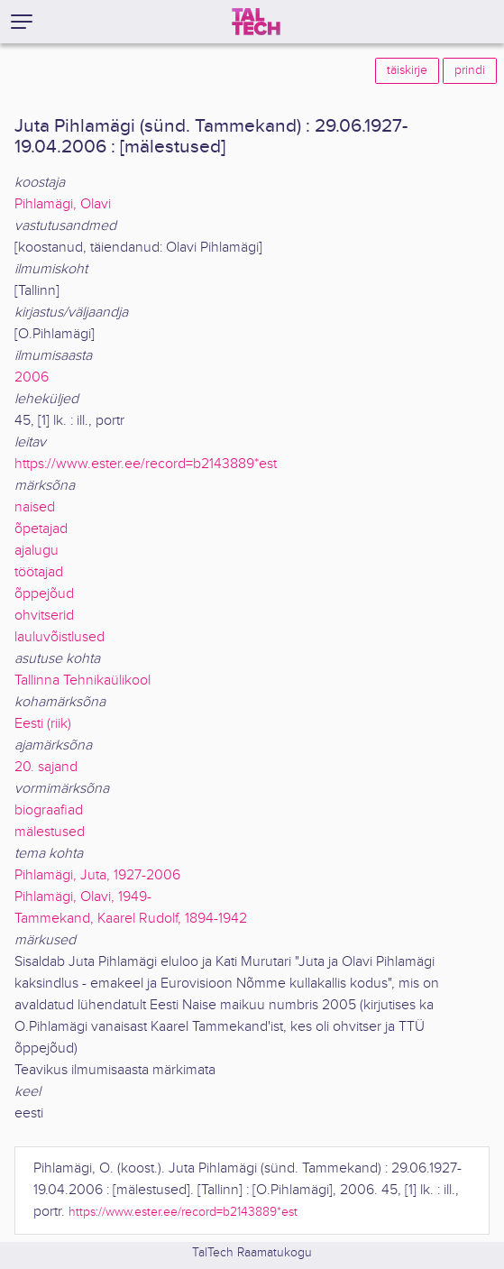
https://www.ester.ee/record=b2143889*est (145, 464)
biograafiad (48, 810)
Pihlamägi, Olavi (62, 204)
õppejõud (44, 593)
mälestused (49, 832)
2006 (31, 377)
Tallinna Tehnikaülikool (82, 680)
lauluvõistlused (59, 637)
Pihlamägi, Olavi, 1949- (82, 897)
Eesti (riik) (42, 723)
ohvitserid (44, 615)
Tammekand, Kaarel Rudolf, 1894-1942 (130, 918)
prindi (469, 70)
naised (34, 507)
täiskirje (407, 70)
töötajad (38, 572)
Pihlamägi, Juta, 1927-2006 (97, 875)
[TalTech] (256, 21)
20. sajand (46, 767)
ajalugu (36, 550)
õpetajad (41, 529)
